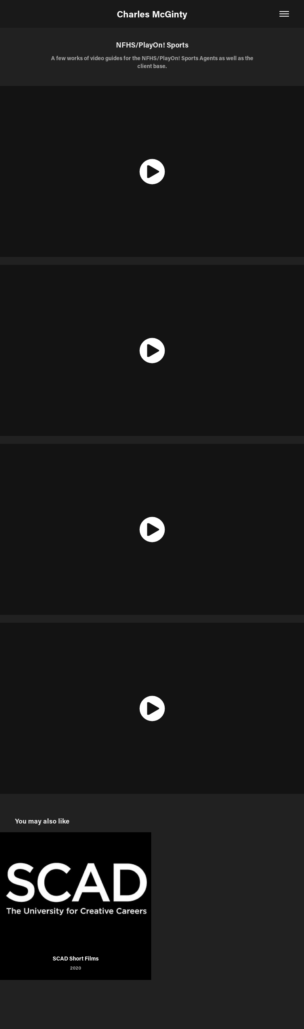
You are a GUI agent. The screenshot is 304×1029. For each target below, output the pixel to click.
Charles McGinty (152, 14)
